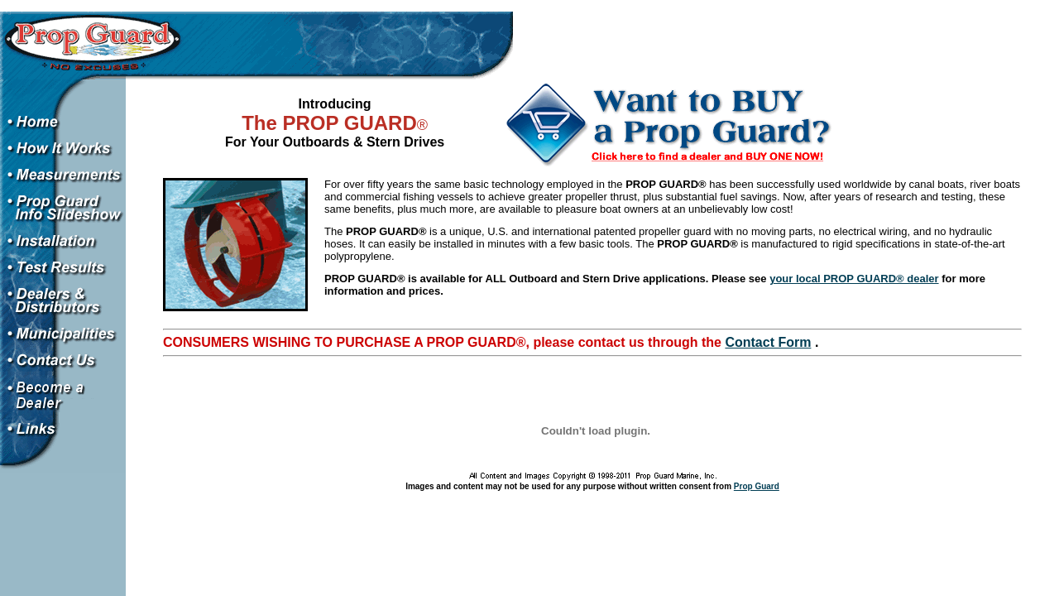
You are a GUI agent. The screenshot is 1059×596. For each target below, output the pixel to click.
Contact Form (768, 342)
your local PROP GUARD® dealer (853, 278)
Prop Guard (756, 486)
